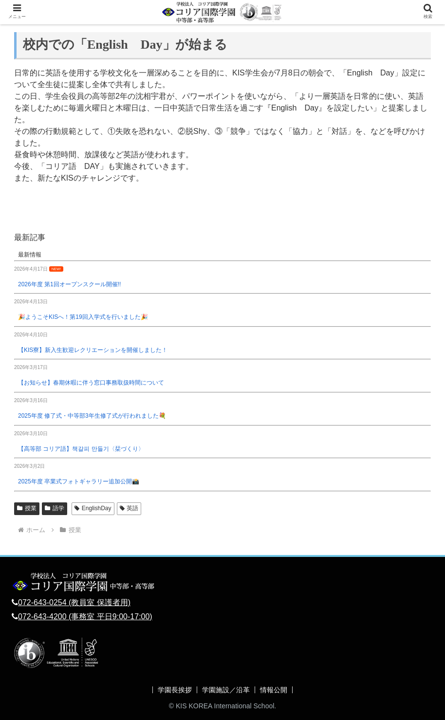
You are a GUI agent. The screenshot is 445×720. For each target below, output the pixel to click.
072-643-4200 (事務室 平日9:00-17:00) (85, 616)
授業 (27, 508)
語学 (54, 508)
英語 (129, 508)
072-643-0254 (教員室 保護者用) (74, 602)
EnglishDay (92, 508)
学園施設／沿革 (226, 689)
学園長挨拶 (175, 689)
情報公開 (273, 689)
